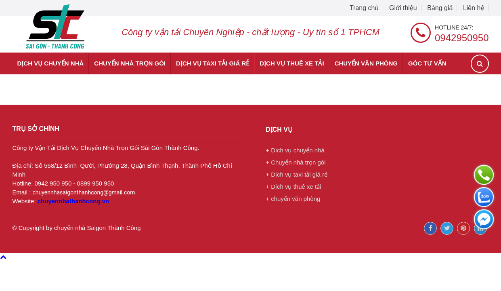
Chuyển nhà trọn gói (130, 63)
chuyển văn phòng (366, 63)
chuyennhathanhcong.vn (73, 201)
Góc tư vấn (427, 63)
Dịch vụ (279, 129)
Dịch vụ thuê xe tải (292, 63)
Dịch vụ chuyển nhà (50, 63)
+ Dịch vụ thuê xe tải (293, 186)
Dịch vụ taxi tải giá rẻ (212, 63)
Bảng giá (440, 7)
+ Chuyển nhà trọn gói (295, 162)
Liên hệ (473, 7)
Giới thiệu (403, 7)
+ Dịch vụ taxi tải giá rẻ (296, 174)
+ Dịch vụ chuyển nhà (295, 150)
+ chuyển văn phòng (293, 198)
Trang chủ (365, 7)
